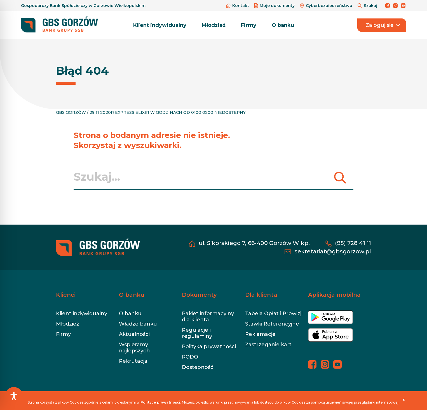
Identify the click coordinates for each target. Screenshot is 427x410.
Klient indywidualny (159, 25)
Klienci (66, 294)
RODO (190, 357)
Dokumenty (199, 294)
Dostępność (197, 367)
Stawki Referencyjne (272, 324)
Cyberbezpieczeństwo (326, 5)
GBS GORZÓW (71, 112)
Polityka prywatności (209, 346)
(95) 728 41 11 (353, 243)
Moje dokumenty (275, 5)
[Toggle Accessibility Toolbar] (14, 396)
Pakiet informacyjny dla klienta (208, 316)
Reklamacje (260, 334)
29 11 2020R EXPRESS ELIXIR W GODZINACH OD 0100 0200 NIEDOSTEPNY (168, 112)
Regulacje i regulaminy (197, 333)
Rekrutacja (133, 361)
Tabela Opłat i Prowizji (273, 313)
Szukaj (368, 5)
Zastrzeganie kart (268, 344)
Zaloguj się (383, 25)
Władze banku (138, 324)
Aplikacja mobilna (334, 294)
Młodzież (214, 25)
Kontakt (238, 5)
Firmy (248, 25)
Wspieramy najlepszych (134, 347)
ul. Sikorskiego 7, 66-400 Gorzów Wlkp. (254, 243)
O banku (283, 25)
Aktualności (134, 334)
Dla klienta (261, 294)
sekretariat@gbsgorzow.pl (332, 251)
